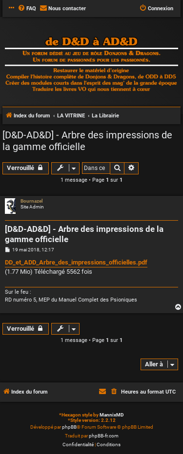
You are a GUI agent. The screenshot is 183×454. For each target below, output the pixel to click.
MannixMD (112, 414)
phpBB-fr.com (104, 435)
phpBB (69, 427)
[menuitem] (27, 9)
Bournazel (31, 201)
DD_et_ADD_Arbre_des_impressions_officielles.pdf (76, 262)
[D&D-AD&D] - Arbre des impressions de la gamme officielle (87, 140)
